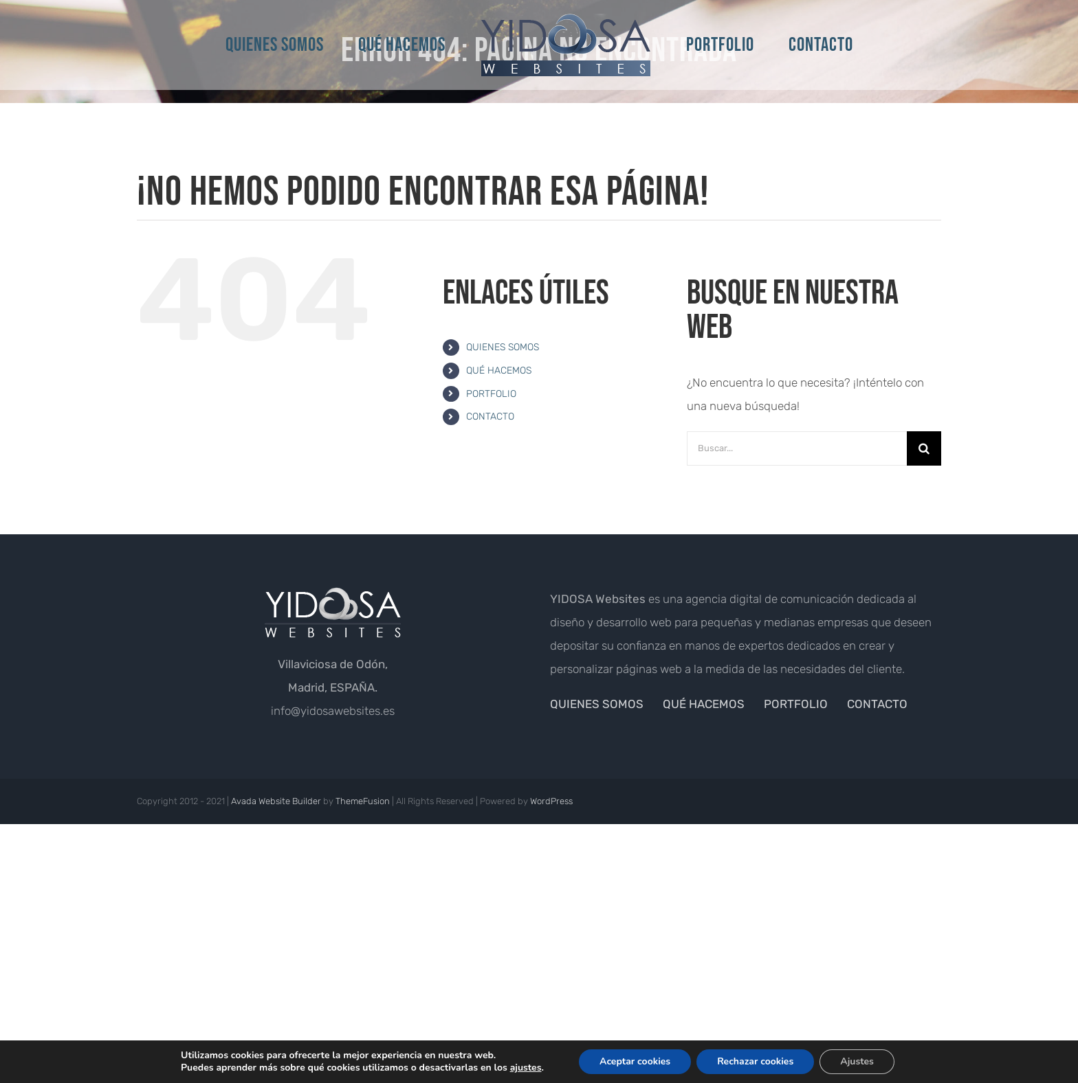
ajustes (526, 1068)
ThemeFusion (363, 801)
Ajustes (857, 1061)
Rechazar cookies (755, 1061)
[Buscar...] (797, 448)
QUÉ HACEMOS (498, 370)
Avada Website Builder (276, 801)
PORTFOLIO (491, 394)
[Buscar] (924, 448)
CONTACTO (490, 416)
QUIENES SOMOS (502, 347)
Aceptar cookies (635, 1061)
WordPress (551, 801)
